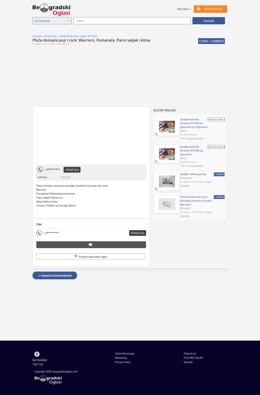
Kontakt (188, 362)
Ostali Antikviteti (68, 36)
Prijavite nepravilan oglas (90, 256)
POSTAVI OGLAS (193, 357)
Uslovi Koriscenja (124, 353)
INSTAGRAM (39, 360)
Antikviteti (51, 36)
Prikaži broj (72, 169)
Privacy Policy (123, 362)
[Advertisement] (91, 80)
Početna (37, 36)
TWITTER (37, 364)
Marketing (121, 357)
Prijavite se (190, 353)
